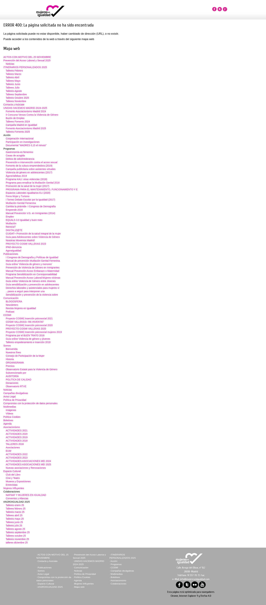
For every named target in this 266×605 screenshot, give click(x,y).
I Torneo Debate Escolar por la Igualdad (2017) (30, 199)
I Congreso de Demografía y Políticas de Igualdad (32, 257)
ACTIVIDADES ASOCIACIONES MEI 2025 (28, 464)
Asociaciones (13, 447)
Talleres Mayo (13, 80)
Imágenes (11, 410)
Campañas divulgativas (15, 393)
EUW (8, 451)
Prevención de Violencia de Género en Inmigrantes (33, 267)
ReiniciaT (11, 226)
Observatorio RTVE (16, 386)
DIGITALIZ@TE (14, 230)
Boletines (8, 420)
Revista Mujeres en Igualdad (21, 308)
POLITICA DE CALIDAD (18, 379)
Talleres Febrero (14, 70)
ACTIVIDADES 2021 (16, 430)
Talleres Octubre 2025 (17, 97)
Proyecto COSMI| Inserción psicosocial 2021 (29, 318)
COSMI (7, 315)
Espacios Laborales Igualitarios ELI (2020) (28, 192)
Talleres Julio (13, 87)
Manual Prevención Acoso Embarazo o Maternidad (32, 271)
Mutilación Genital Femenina (21, 203)
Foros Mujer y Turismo (17, 196)
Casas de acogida (15, 155)
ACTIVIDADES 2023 (16, 457)
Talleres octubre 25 (16, 535)
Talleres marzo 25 (15, 512)
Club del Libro (13, 474)
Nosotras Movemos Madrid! (20, 240)
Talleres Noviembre (16, 101)
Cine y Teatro (13, 478)
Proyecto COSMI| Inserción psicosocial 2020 (29, 325)
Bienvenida (11, 349)
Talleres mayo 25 (15, 518)
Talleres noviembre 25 (17, 539)
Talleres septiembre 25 (18, 532)
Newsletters (12, 305)
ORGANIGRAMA (15, 362)
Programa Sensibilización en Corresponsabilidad (31, 274)
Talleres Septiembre (16, 94)
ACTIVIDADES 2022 (16, 454)
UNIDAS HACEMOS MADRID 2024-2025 (25, 108)
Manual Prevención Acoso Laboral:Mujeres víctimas (33, 277)
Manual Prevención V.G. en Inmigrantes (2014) (30, 213)
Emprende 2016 (14, 209)
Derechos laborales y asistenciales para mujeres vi (32, 288)
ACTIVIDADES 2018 (16, 440)
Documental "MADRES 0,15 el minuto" (26, 145)
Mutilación (11, 223)
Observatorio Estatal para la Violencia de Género (31, 369)
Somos (7, 345)
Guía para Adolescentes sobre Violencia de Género (33, 237)
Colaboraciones (118, 583)
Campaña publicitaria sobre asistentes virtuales (30, 169)
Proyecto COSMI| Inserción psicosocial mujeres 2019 (34, 332)
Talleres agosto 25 (15, 529)
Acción (113, 561)
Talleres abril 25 (14, 515)
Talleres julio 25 (14, 525)
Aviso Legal (9, 396)
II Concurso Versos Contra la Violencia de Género (32, 114)
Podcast (10, 311)
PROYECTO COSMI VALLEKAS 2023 (26, 243)
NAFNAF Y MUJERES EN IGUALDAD (26, 495)
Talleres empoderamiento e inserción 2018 (28, 342)
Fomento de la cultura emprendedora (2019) (29, 165)
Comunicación (10, 298)
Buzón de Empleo (15, 118)
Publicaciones (10, 254)
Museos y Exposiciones (18, 481)
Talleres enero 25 (15, 505)
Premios (10, 366)
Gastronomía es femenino (19, 152)
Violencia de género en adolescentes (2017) (29, 172)
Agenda (7, 423)
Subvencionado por (16, 372)
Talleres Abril (12, 77)
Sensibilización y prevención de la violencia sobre (32, 294)
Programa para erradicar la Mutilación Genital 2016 (33, 182)
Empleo (10, 216)
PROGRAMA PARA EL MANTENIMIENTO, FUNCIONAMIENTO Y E (42, 189)
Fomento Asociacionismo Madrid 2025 (26, 128)
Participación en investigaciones (23, 142)
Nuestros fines (13, 352)
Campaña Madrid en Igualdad (21, 125)
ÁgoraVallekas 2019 (16, 176)
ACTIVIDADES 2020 (16, 434)
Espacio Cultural (12, 471)
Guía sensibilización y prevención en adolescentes (32, 284)
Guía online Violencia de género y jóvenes (28, 338)
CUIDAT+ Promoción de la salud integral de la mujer (33, 233)
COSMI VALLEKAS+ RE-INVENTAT (25, 321)
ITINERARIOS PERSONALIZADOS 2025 (25, 67)
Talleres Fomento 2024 (18, 121)
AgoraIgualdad (13, 250)
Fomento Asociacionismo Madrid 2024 (26, 111)
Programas (116, 564)
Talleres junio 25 (14, 522)
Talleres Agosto (14, 91)
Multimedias (9, 406)
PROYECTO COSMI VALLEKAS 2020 (26, 328)
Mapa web (79, 587)
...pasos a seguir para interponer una (25, 291)
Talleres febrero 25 (15, 508)
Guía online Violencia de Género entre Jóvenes (31, 281)
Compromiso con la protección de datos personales (30, 403)
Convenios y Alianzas (17, 498)
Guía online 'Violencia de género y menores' (29, 264)
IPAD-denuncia (14, 247)
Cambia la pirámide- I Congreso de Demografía (31, 206)
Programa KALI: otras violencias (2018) (26, 179)
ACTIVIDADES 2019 (16, 437)
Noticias (10, 63)
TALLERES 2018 (15, 444)
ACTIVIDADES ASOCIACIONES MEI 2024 (28, 461)
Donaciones (12, 383)
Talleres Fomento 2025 (18, 131)
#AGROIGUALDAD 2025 (50, 587)
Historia (10, 359)
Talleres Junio (13, 84)
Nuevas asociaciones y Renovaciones (26, 467)
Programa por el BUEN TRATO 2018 (25, 335)
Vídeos (9, 413)
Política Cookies (11, 417)
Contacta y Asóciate (13, 104)
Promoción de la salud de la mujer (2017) (27, 186)
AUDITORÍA (12, 376)
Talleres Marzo (13, 74)
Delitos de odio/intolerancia (20, 159)
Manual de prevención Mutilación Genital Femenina (33, 260)
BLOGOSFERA (14, 301)
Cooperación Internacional (19, 138)
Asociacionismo (11, 427)
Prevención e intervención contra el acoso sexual (31, 162)
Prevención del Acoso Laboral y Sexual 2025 (27, 60)
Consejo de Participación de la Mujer (25, 355)
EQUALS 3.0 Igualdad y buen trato (24, 220)
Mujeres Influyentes (13, 488)
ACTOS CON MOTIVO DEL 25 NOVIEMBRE (27, 57)
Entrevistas (11, 484)
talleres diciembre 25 (17, 542)
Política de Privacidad (14, 400)
